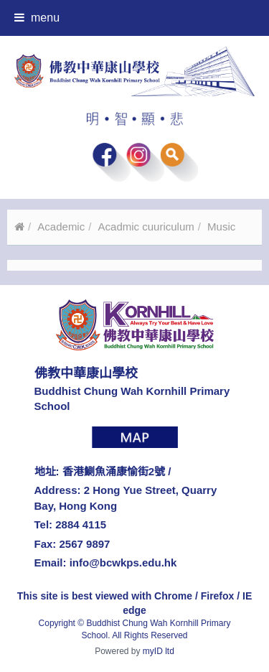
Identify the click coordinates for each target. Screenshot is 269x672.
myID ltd (158, 651)
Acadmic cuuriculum (146, 226)
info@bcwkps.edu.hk (123, 562)
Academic (61, 226)
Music (221, 226)
